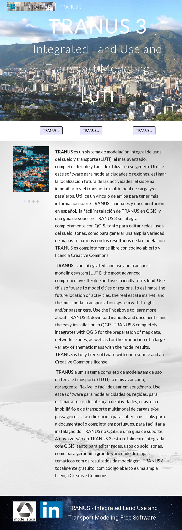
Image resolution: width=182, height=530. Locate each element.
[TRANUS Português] (144, 130)
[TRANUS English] (91, 130)
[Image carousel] (31, 174)
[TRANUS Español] (51, 130)
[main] (97, 60)
